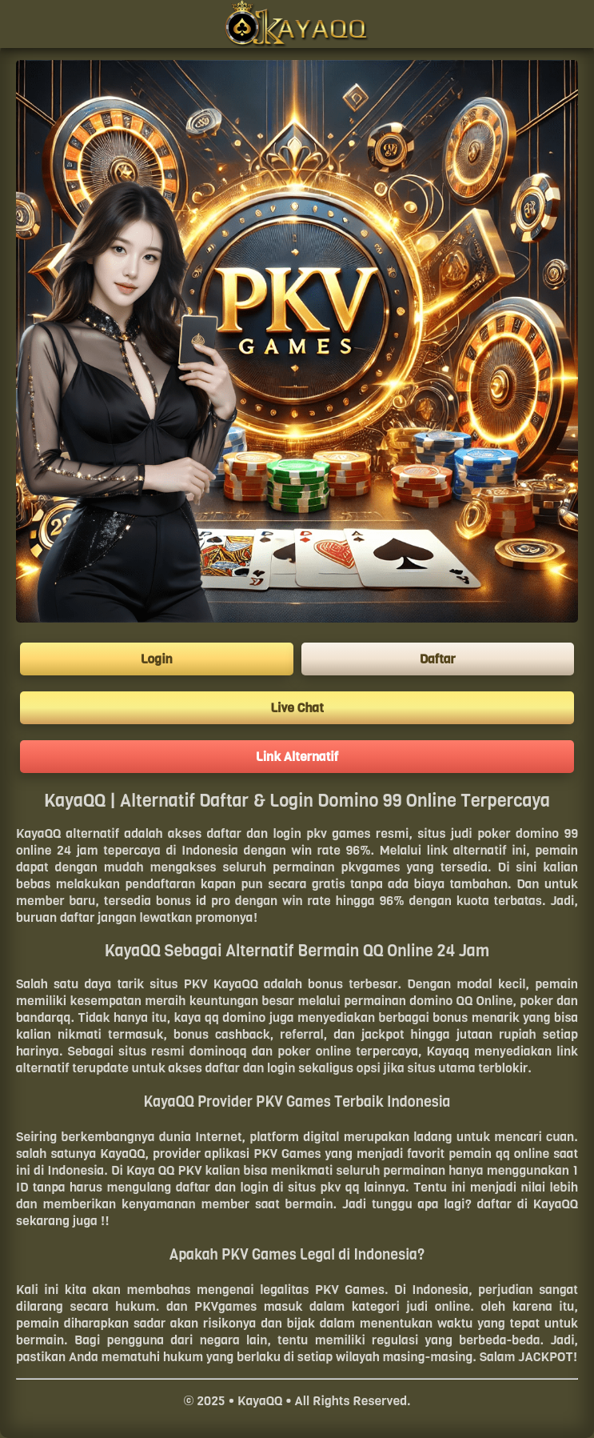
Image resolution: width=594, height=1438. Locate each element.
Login (157, 659)
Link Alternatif (297, 756)
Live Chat (297, 707)
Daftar (438, 659)
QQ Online (484, 1000)
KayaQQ (38, 833)
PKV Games (287, 1153)
